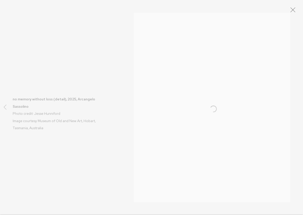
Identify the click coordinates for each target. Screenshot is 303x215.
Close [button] (296, 11)
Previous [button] (5, 107)
